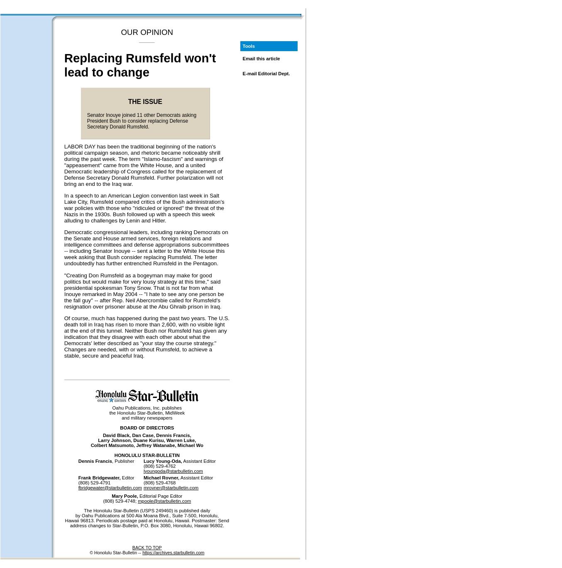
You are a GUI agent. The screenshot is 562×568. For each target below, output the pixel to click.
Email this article (261, 58)
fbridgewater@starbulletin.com (110, 487)
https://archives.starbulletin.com (173, 552)
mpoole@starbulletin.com (164, 501)
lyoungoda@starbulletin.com (173, 471)
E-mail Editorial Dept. (266, 73)
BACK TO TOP (147, 547)
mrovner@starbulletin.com (171, 487)
